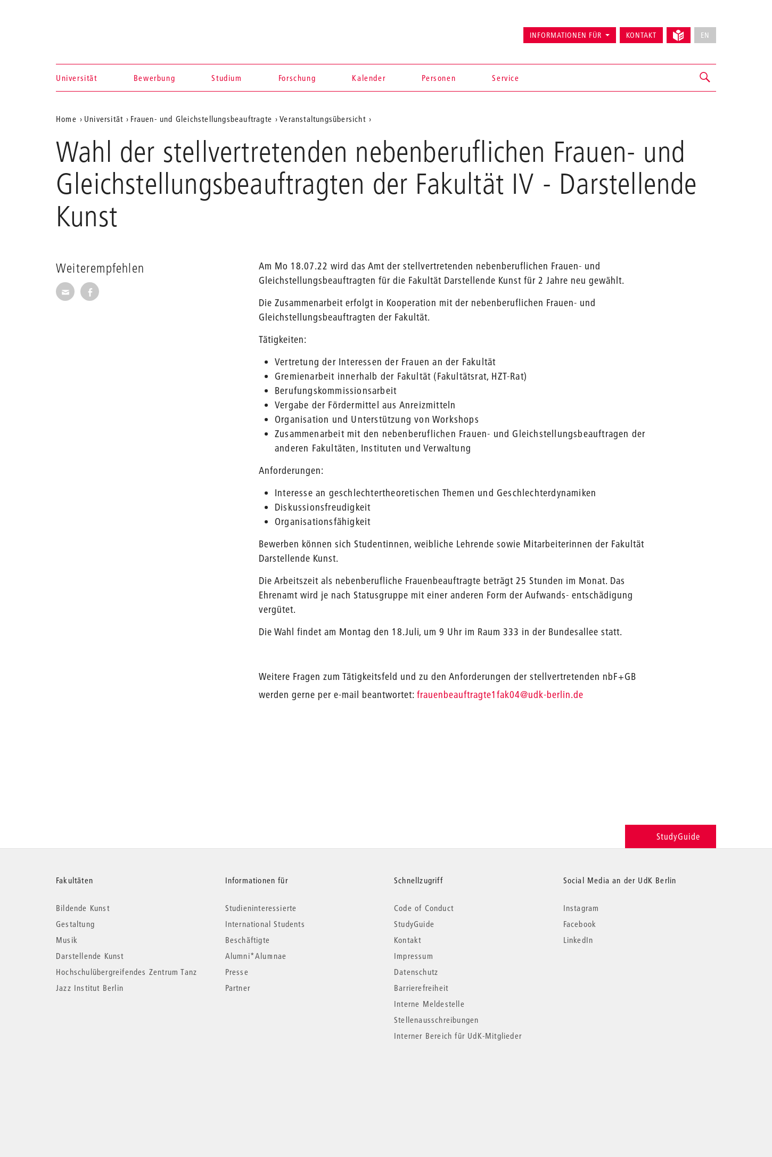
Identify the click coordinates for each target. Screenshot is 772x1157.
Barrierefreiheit (421, 987)
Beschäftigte (247, 939)
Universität (76, 77)
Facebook (580, 923)
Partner (237, 987)
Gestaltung (75, 923)
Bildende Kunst (83, 907)
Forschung (297, 77)
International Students (265, 923)
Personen (439, 77)
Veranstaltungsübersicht (323, 118)
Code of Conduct (424, 907)
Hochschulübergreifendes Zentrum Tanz (126, 971)
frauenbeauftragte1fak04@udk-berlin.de (500, 694)
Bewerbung (154, 77)
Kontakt (641, 35)
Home (66, 118)
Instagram (581, 907)
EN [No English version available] (705, 35)
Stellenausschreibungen (436, 1019)
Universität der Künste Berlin (97, 30)
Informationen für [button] (566, 35)
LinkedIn (578, 939)
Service (505, 77)
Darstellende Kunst (90, 955)
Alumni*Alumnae (256, 955)
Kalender (368, 77)
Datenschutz (416, 971)
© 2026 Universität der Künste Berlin (111, 1081)
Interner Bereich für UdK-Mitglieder (458, 1035)
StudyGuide (670, 836)
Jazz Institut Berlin (90, 987)
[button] (705, 77)
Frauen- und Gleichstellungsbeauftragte (201, 118)
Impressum (413, 955)
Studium (226, 77)
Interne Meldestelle (429, 1003)
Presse (237, 971)
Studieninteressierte (261, 907)
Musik (67, 939)
